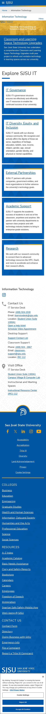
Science (6, 534)
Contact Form (9, 626)
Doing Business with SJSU (16, 637)
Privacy (23, 467)
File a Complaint (11, 648)
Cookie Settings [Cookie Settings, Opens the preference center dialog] (23, 695)
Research (12, 248)
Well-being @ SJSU (13, 613)
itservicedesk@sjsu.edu (26, 315)
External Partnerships (21, 173)
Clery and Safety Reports (16, 569)
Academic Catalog (12, 558)
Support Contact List (18, 338)
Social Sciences (10, 539)
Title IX (23, 450)
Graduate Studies (11, 506)
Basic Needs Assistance (15, 563)
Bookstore (8, 574)
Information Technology (21, 10)
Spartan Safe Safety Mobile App (20, 607)
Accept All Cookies (23, 709)
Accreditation (23, 445)
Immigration (9, 602)
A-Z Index (7, 552)
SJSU (9, 2)
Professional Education (15, 528)
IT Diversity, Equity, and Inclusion (22, 125)
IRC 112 (21, 357)
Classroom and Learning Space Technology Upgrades (23, 41)
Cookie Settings (23, 472)
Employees (8, 591)
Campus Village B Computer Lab (24, 377)
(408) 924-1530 (23, 312)
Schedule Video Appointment (22, 329)
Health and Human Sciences (17, 512)
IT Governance (16, 90)
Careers (6, 585)
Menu (41, 18)
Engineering (8, 501)
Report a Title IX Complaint (17, 653)
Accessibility (23, 439)
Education (7, 496)
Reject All (23, 702)
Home (4, 10)
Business (7, 490)
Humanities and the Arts (16, 523)
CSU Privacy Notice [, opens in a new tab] (17, 690)
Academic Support (18, 206)
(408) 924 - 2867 (23, 347)
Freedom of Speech (13, 596)
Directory (7, 631)
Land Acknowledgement (23, 461)
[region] (23, 693)
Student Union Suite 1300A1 (22, 374)
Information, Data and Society (18, 517)
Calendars (7, 580)
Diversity (23, 456)
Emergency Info (11, 642)
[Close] (43, 676)
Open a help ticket (17, 325)
